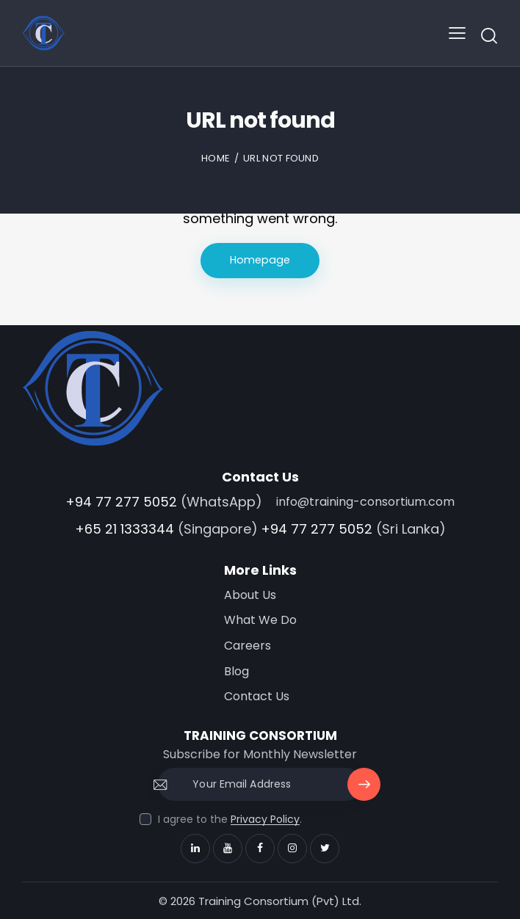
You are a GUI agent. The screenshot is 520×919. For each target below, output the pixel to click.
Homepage (260, 260)
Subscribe (364, 789)
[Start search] (489, 35)
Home (215, 158)
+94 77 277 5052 (121, 502)
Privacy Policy (265, 819)
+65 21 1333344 (124, 529)
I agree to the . (230, 819)
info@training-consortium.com (365, 501)
